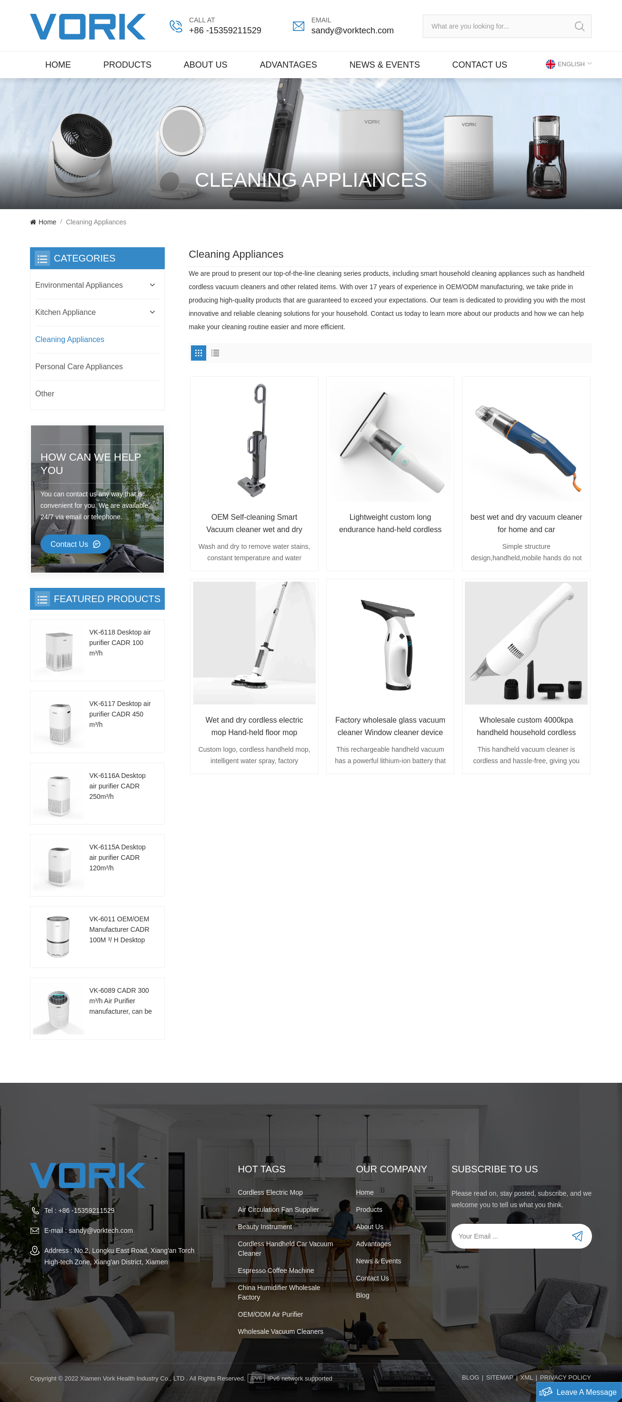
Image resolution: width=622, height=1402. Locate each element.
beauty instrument (265, 1227)
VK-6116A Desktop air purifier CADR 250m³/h (117, 786)
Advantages (288, 65)
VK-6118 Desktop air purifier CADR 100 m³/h (119, 642)
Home (58, 65)
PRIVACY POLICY (565, 1377)
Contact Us (69, 544)
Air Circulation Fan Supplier (278, 1209)
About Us (206, 65)
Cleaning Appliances (69, 339)
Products (127, 65)
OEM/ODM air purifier (270, 1314)
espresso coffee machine (276, 1270)
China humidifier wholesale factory (279, 1292)
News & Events (385, 65)
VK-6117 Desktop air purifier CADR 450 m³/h (119, 714)
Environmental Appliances (79, 285)
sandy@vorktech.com (352, 30)
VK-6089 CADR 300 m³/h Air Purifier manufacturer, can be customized (120, 1002)
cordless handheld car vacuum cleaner (285, 1248)
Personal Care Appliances (79, 367)
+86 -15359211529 (225, 30)
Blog (362, 1295)
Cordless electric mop (270, 1192)
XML (526, 1377)
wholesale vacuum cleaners (281, 1331)
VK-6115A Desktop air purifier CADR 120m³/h (117, 857)
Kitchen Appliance (65, 312)
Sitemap (499, 1377)
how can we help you (90, 463)
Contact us (479, 65)
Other (44, 394)
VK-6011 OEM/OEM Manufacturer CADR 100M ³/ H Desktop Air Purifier (119, 930)
